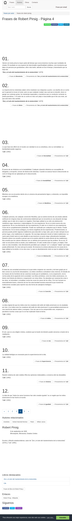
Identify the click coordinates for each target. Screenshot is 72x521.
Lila (5, 483)
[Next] (28, 411)
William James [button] (41, 422)
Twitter (61, 24)
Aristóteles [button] (6, 422)
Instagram (19, 508)
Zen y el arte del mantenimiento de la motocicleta (20, 479)
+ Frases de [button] (15, 76)
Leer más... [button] (50, 517)
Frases (12, 2)
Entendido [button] (62, 517)
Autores (19, 2)
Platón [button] (32, 422)
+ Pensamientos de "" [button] (47, 76)
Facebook (54, 24)
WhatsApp (47, 24)
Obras (27, 2)
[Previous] (4, 411)
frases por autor (9, 13)
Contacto (35, 2)
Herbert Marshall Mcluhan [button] (19, 422)
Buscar (29, 7)
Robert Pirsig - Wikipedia (10, 498)
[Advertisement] (24, 40)
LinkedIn (66, 24)
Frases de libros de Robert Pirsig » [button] (13, 489)
